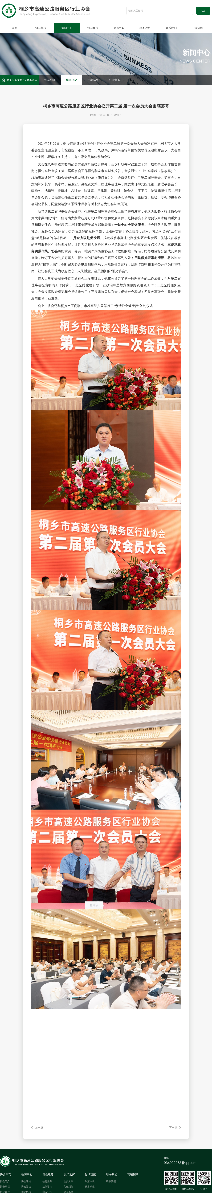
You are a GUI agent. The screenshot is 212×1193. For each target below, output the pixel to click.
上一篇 (39, 1127)
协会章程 (5, 1186)
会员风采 (68, 1181)
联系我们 (171, 27)
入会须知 (68, 1186)
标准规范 (145, 27)
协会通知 (50, 80)
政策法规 (90, 1181)
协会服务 (93, 27)
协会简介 (5, 1181)
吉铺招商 (197, 27)
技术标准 (90, 1186)
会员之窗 (119, 27)
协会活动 (32, 80)
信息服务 (47, 1181)
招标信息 (93, 80)
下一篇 (173, 1127)
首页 (15, 27)
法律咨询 (47, 1186)
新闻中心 (66, 27)
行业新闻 (114, 80)
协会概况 (40, 27)
